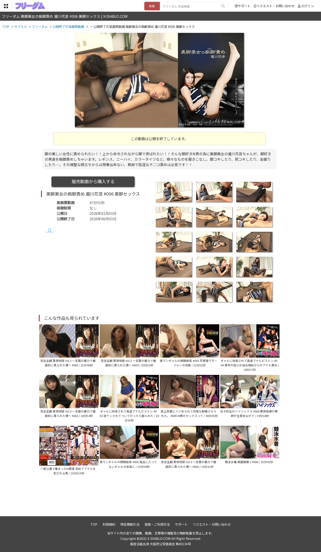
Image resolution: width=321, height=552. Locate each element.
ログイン (307, 5)
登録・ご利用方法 (157, 524)
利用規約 (109, 524)
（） (49, 230)
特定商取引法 (129, 524)
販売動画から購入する (93, 181)
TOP (93, 524)
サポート (242, 5)
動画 (152, 6)
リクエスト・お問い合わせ (274, 5)
